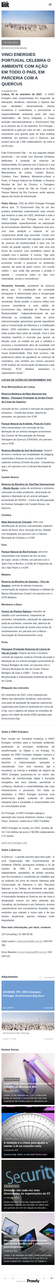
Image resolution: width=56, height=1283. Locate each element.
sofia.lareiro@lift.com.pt (29, 941)
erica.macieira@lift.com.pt (32, 952)
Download (48, 1008)
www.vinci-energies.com (14, 843)
